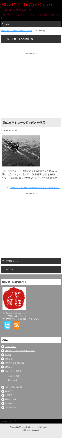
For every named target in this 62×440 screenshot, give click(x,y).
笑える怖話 (12, 380)
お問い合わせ (10, 407)
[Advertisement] (31, 86)
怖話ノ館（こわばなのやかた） (27, 4)
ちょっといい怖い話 (13, 371)
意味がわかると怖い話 (14, 363)
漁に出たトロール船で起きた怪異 (24, 122)
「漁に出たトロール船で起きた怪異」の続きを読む (35, 187)
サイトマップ (10, 421)
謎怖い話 (9, 367)
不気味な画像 (10, 399)
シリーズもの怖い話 (13, 387)
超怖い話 (9, 359)
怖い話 (8, 355)
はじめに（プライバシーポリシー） (20, 351)
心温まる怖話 (13, 376)
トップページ (10, 347)
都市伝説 (9, 391)
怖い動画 (9, 403)
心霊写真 (9, 395)
